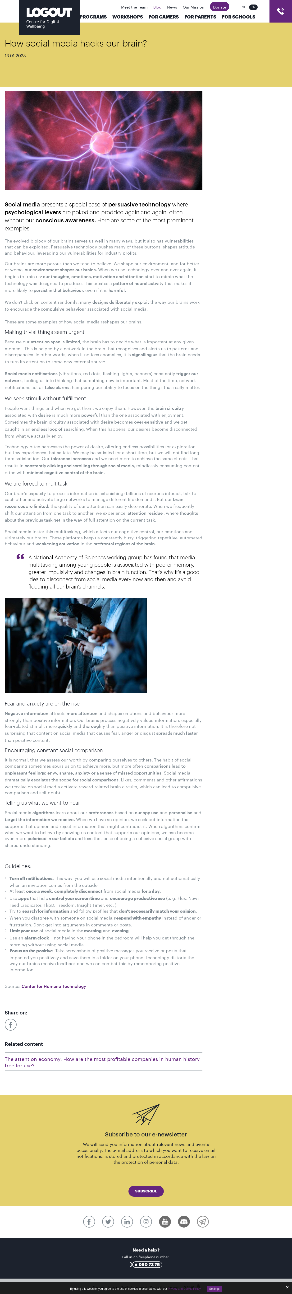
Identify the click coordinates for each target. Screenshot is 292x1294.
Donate (219, 6)
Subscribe (146, 1191)
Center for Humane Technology (54, 986)
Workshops (127, 17)
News (172, 6)
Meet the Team (134, 6)
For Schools (238, 17)
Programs (93, 17)
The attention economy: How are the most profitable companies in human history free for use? (102, 1061)
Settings (214, 1288)
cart (280, 11)
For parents (200, 17)
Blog (157, 6)
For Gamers (164, 17)
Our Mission (193, 6)
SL (244, 7)
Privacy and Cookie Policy (184, 1288)
